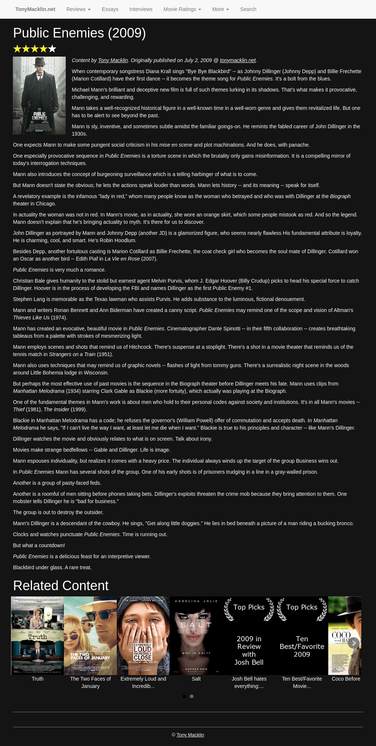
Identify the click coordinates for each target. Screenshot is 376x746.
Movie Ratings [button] (183, 9)
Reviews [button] (78, 9)
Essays (110, 9)
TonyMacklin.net (35, 9)
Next (353, 643)
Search (248, 9)
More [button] (220, 9)
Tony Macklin (113, 60)
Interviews (141, 9)
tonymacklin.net (238, 60)
